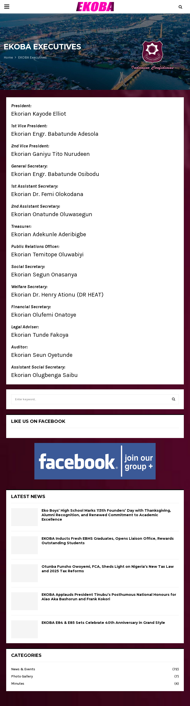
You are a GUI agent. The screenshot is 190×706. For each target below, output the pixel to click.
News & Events (23, 669)
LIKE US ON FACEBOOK (38, 421)
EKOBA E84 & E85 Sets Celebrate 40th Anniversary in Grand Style (103, 622)
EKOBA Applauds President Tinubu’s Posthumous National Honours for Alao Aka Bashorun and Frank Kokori (109, 596)
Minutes (17, 683)
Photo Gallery (22, 676)
